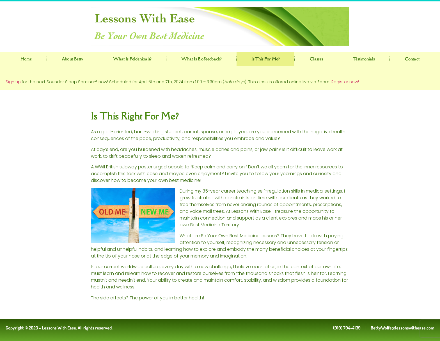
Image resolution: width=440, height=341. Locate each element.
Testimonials (364, 59)
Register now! (345, 82)
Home (26, 59)
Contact (412, 59)
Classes (316, 59)
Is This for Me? (265, 59)
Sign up (13, 82)
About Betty (72, 59)
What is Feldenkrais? (132, 59)
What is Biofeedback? (201, 59)
